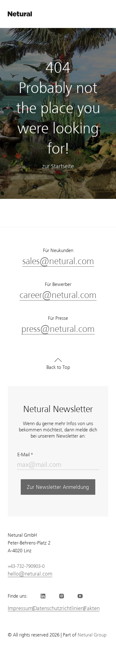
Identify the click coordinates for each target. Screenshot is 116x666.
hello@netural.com (30, 574)
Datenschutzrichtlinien (58, 608)
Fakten (92, 608)
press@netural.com (58, 329)
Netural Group (92, 635)
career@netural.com (58, 295)
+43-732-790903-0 (26, 566)
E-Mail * (25, 454)
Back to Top (58, 367)
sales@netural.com (58, 261)
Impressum (20, 608)
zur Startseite (58, 167)
